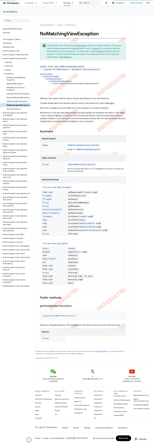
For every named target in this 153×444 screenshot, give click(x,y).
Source (37, 407)
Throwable (87, 192)
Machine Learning (61, 399)
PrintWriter (89, 223)
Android (38, 395)
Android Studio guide (122, 400)
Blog (36, 414)
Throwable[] (54, 213)
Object (46, 248)
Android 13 (98, 403)
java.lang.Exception (54, 79)
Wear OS (77, 401)
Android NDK (119, 415)
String (45, 164)
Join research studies (141, 409)
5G (56, 414)
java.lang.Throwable (51, 76)
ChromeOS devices (81, 405)
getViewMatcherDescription (80, 164)
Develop (60, 25)
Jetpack (96, 48)
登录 (148, 3)
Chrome (76, 428)
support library (81, 45)
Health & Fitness (61, 403)
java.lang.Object (46, 74)
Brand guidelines (57, 438)
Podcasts (38, 418)
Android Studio (136, 3)
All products (122, 428)
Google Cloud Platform (104, 428)
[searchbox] (16, 21)
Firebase (87, 428)
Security (38, 403)
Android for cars (80, 409)
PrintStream (89, 227)
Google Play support (141, 405)
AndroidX (75, 48)
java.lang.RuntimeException (60, 81)
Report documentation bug (141, 400)
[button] (15, 51)
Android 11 (98, 410)
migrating (100, 51)
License (46, 438)
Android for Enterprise (43, 399)
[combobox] (90, 3)
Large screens (79, 398)
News (37, 410)
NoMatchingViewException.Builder (83, 145)
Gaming (58, 395)
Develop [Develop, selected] (67, 3)
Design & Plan (48, 3)
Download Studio (120, 411)
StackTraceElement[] (52, 209)
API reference (10, 12)
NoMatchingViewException (88, 149)
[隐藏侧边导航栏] (28, 439)
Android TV (78, 413)
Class (50, 259)
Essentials (29, 3)
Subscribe (123, 438)
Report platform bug (141, 395)
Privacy (57, 410)
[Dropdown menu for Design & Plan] (57, 3)
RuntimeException (60, 69)
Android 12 (98, 407)
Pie (95, 418)
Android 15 (98, 395)
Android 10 (98, 414)
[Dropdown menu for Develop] (74, 3)
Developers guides (121, 404)
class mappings (65, 57)
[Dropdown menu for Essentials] (37, 3)
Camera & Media (61, 407)
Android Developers (47, 25)
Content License (101, 351)
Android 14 (98, 399)
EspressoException (91, 69)
